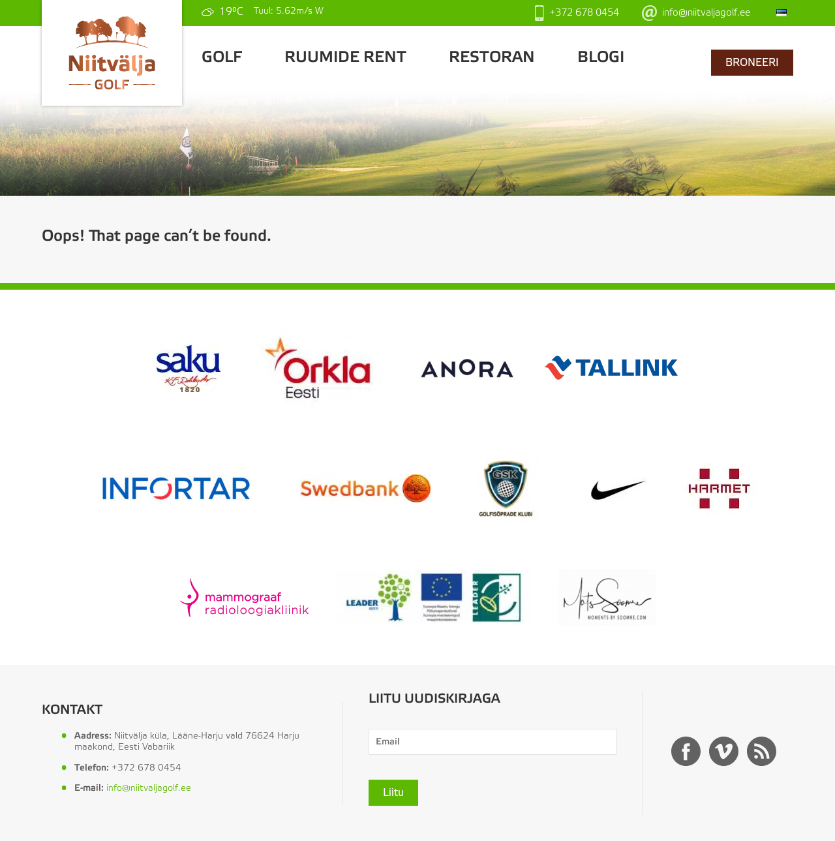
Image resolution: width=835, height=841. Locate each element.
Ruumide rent (345, 58)
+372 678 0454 (577, 12)
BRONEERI (752, 63)
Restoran (492, 58)
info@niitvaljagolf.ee (696, 12)
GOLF (222, 58)
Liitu (393, 793)
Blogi (600, 58)
